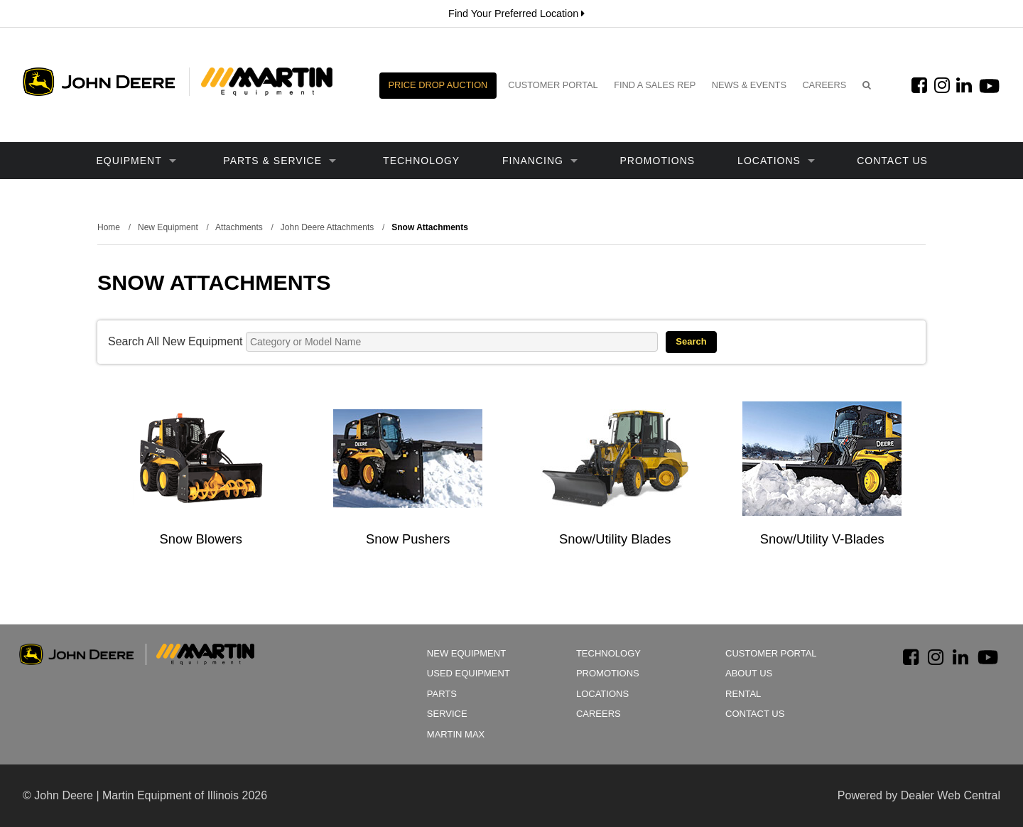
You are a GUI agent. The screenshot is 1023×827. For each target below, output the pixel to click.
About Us (748, 673)
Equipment (136, 160)
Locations (776, 160)
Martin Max (456, 734)
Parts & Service (279, 160)
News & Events (749, 85)
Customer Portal (553, 85)
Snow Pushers (408, 538)
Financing (540, 160)
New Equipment (466, 653)
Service (447, 713)
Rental (743, 693)
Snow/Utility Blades (615, 538)
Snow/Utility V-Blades (822, 538)
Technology (421, 160)
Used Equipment (468, 673)
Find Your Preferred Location (516, 13)
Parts (442, 693)
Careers (824, 85)
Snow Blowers (200, 538)
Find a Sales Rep (654, 85)
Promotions (657, 160)
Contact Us (892, 160)
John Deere (99, 81)
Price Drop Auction (438, 85)
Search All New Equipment (175, 341)
